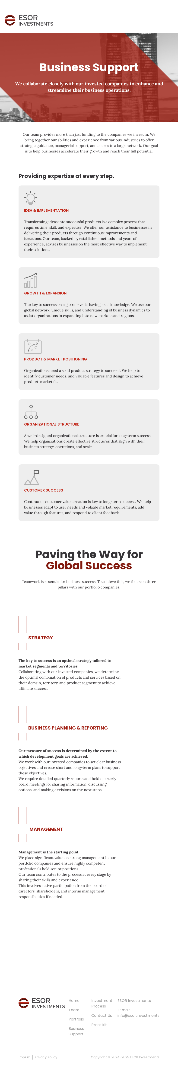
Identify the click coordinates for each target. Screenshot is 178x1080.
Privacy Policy (46, 1057)
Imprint (25, 1057)
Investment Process (101, 1003)
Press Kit (99, 1024)
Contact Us (101, 1015)
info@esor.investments (138, 1015)
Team (74, 1010)
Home (74, 1000)
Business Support (76, 1031)
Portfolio (76, 1019)
